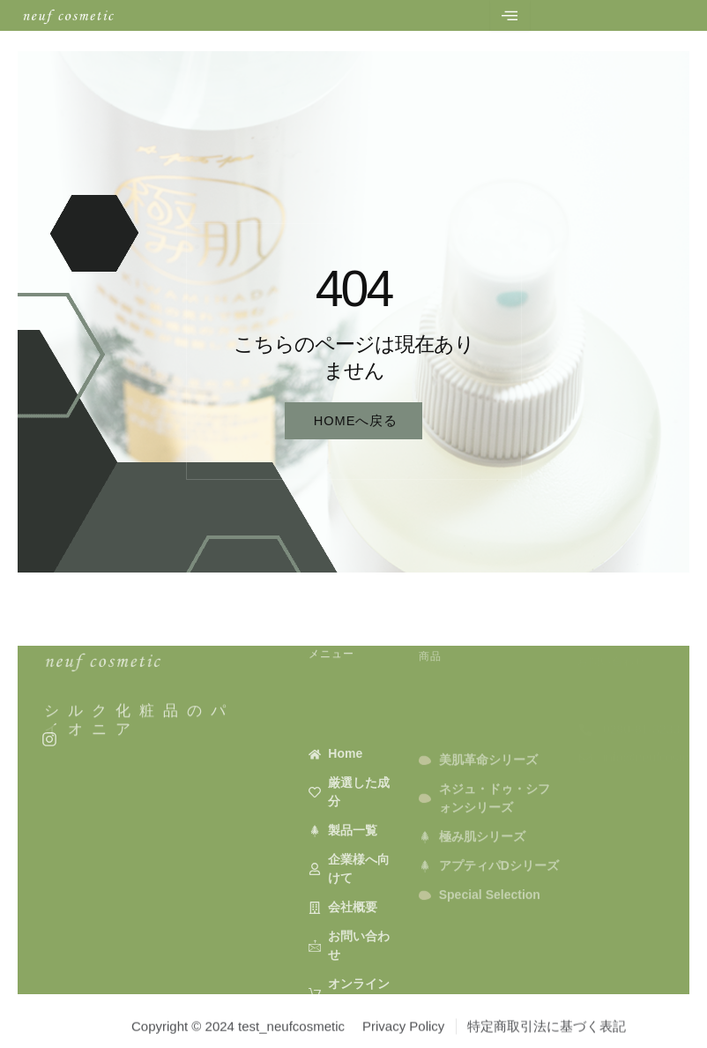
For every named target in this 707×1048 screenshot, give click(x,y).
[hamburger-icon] (510, 15)
